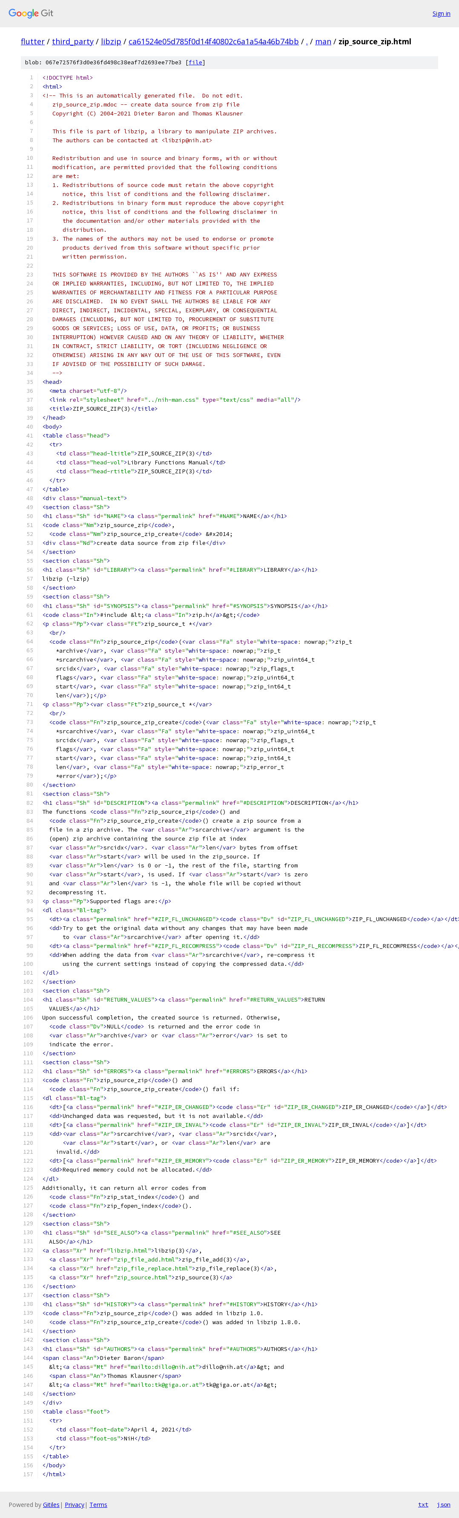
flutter (33, 41)
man (323, 41)
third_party (73, 41)
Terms (98, 1505)
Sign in (441, 13)
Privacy (74, 1505)
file (195, 62)
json (443, 1504)
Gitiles (51, 1505)
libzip (111, 41)
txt (423, 1504)
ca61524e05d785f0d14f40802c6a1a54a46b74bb (214, 41)
